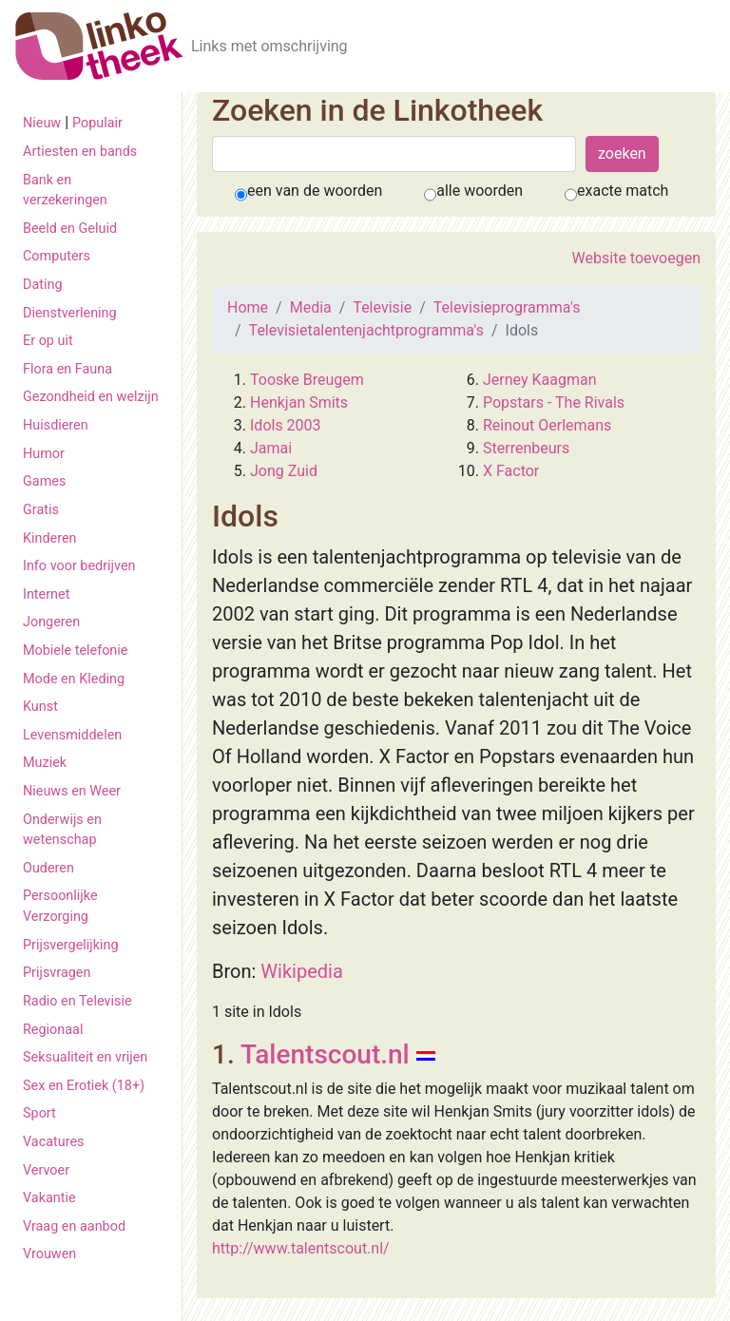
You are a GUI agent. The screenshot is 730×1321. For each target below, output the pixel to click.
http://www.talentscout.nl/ (301, 1248)
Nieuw (42, 123)
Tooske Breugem (307, 380)
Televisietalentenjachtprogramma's (366, 330)
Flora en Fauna (67, 369)
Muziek (45, 763)
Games (44, 481)
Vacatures (53, 1142)
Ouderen (48, 868)
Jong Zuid (283, 471)
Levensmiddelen (72, 735)
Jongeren (51, 622)
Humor (44, 454)
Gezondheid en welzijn (91, 397)
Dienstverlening (70, 313)
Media (311, 307)
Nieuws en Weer (72, 791)
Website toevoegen (636, 258)
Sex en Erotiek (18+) (83, 1086)
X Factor (511, 471)
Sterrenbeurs (526, 448)
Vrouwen (49, 1254)
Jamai (271, 448)
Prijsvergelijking (71, 945)
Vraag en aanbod (74, 1226)
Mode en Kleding (74, 679)
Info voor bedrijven (79, 566)
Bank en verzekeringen (65, 190)
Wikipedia (301, 971)
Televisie (382, 307)
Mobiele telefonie (75, 650)
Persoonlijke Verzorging (60, 906)
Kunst (40, 707)
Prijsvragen (56, 973)
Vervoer (46, 1170)
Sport (39, 1113)
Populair (97, 123)
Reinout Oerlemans (547, 425)
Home (247, 307)
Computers (56, 256)
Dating (43, 285)
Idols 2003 (285, 425)
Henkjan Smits (299, 402)
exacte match (622, 191)
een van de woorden (314, 191)
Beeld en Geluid (70, 228)
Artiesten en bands (80, 152)
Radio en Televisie (77, 1001)
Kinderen (50, 538)
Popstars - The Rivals (553, 402)
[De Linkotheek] (99, 46)
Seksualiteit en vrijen (85, 1057)
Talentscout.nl (325, 1054)
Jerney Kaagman (540, 380)
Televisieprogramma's (507, 307)
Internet (46, 594)
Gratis (41, 510)
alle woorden (479, 191)
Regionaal (53, 1030)
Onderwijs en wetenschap (62, 830)
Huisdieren (55, 425)
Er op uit (48, 341)
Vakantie (49, 1198)
